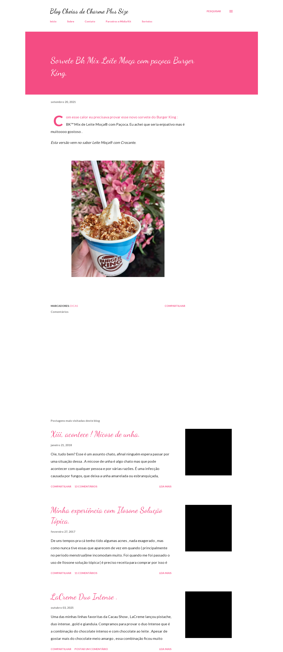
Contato (90, 21)
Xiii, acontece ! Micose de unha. (95, 434)
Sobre (70, 21)
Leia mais (165, 486)
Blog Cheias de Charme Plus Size (89, 11)
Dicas (74, 305)
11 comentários (86, 573)
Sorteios (147, 21)
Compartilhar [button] (175, 305)
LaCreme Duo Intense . (84, 596)
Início (53, 21)
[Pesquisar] (214, 11)
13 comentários (86, 486)
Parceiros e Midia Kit (118, 21)
